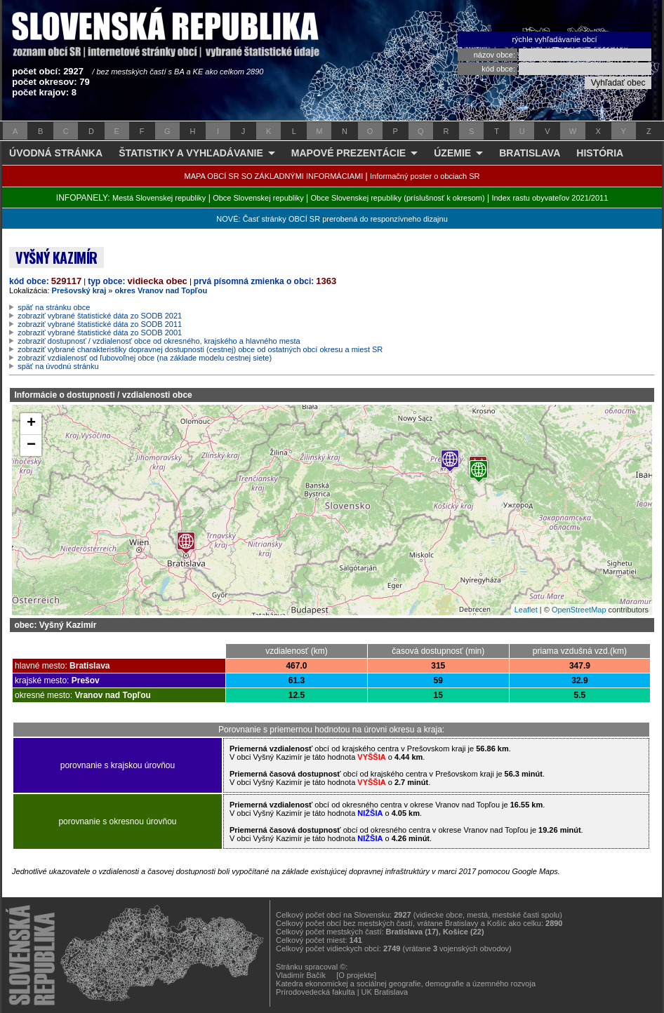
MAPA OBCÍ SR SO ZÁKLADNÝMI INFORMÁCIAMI (274, 176)
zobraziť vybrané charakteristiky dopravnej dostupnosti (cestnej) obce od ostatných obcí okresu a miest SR (200, 349)
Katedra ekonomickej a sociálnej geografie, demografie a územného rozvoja (406, 983)
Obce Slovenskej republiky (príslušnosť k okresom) (398, 198)
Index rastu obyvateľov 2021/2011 (549, 198)
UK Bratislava (385, 992)
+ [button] (31, 423)
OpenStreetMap (579, 609)
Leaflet (526, 609)
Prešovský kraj (79, 290)
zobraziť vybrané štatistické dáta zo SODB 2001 (100, 332)
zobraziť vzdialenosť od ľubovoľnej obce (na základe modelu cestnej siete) (145, 358)
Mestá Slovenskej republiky (159, 198)
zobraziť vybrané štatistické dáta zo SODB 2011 (100, 324)
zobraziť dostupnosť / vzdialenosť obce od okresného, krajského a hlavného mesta (159, 341)
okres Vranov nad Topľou (161, 290)
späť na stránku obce (54, 307)
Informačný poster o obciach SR (425, 176)
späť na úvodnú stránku (58, 366)
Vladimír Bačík (301, 975)
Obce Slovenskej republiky (258, 198)
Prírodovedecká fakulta (315, 992)
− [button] (31, 445)
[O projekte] (356, 975)
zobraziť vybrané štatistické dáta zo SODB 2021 (100, 315)
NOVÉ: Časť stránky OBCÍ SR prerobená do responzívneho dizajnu (331, 219)
